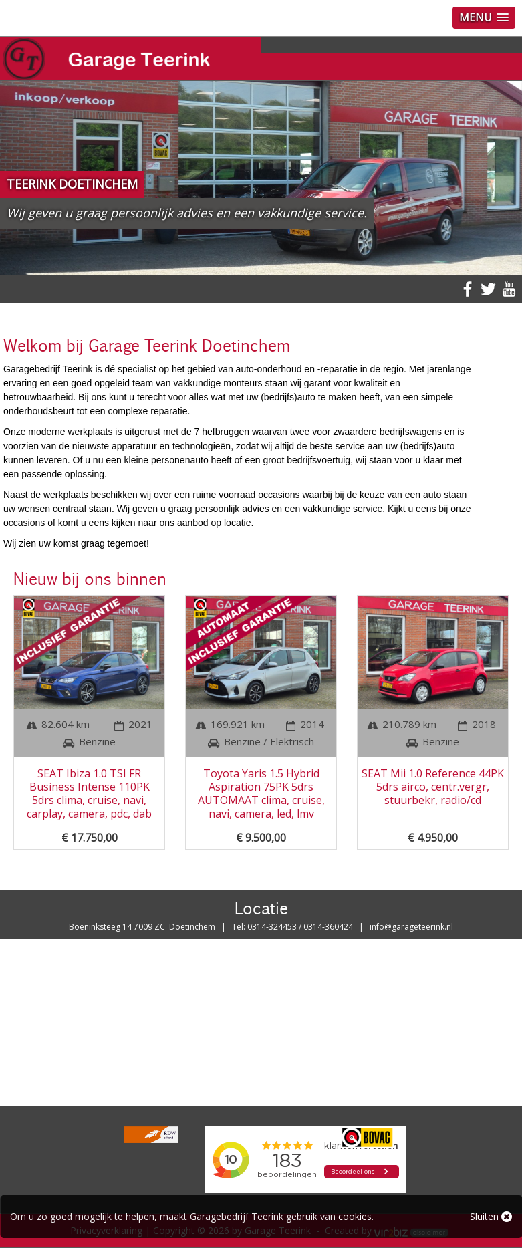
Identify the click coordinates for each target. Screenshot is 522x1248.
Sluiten (491, 1216)
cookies (355, 1216)
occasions (278, 494)
